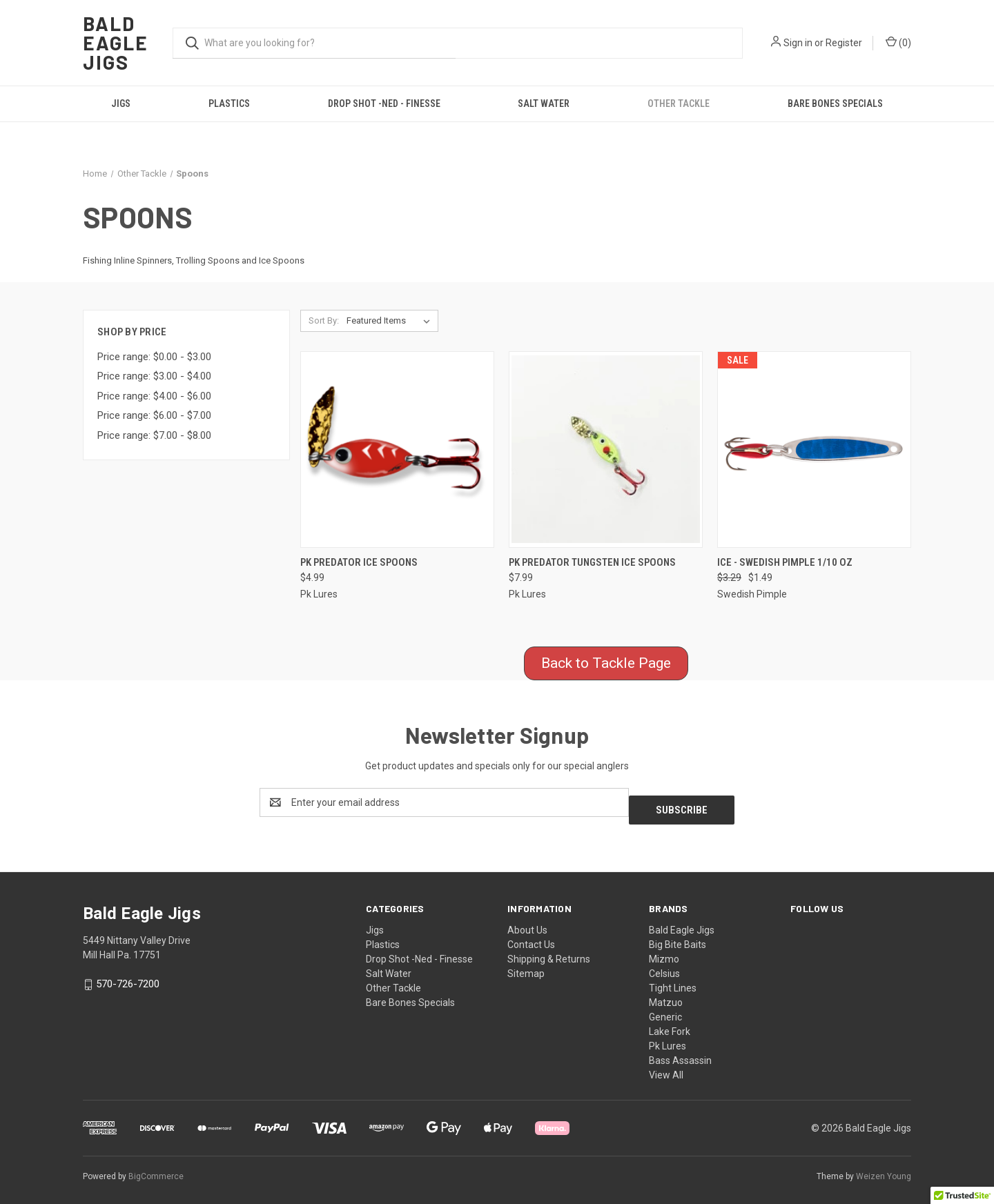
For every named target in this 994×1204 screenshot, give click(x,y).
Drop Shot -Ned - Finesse (384, 103)
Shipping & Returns (548, 951)
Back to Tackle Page (606, 663)
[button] (606, 664)
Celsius (664, 965)
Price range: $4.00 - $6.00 (154, 396)
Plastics (229, 103)
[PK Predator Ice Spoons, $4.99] (397, 449)
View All (666, 1067)
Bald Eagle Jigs (681, 922)
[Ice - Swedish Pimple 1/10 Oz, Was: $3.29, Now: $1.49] (814, 449)
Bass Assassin (680, 1052)
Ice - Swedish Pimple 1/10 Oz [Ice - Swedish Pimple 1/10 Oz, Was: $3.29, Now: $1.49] (784, 562)
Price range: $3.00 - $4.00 (154, 376)
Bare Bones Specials (835, 103)
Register (844, 42)
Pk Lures (667, 1038)
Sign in (797, 42)
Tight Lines (672, 980)
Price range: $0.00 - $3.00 (154, 357)
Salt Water (543, 103)
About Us (527, 922)
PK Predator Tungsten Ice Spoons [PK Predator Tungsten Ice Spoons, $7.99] (592, 562)
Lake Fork (669, 1023)
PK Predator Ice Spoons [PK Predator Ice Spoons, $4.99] (359, 562)
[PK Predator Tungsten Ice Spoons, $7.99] (605, 449)
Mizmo (664, 951)
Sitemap (526, 965)
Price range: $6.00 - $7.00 (154, 415)
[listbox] (391, 320)
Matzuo (666, 994)
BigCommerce (156, 1169)
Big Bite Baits (677, 937)
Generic (665, 1009)
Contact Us (531, 937)
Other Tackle (678, 103)
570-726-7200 (127, 977)
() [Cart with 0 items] (898, 42)
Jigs (120, 103)
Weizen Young (883, 1169)
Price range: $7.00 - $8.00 (154, 435)
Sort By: (324, 320)
